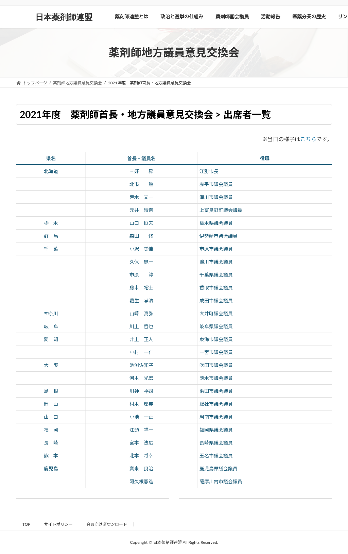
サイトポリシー (58, 524)
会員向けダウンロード (106, 524)
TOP (26, 524)
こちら (308, 139)
